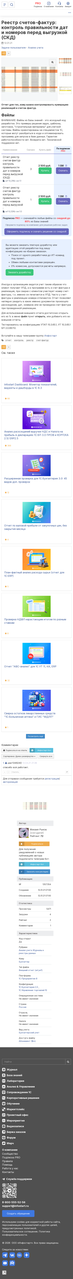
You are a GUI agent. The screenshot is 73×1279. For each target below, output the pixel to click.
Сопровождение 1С (19, 1092)
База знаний (14, 1075)
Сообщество (10, 1153)
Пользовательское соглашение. (20, 1231)
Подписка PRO (11, 1157)
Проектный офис (17, 1114)
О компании (9, 1149)
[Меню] (5, 5)
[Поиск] (12, 5)
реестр (30, 340)
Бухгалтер (24, 961)
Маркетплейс (16, 1109)
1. (4, 762)
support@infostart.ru (15, 1205)
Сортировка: (19, 756)
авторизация (10, 781)
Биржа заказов (16, 1131)
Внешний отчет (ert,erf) (31, 970)
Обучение (13, 1103)
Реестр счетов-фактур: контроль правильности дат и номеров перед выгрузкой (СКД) (34, 30)
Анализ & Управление (21, 1086)
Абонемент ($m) (27, 1041)
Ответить (15, 772)
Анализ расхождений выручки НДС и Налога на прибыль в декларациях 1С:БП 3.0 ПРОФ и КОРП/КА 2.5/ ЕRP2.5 (36, 435)
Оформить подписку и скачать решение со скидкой (36, 231)
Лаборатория (15, 1080)
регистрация (52, 778)
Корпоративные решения (23, 1097)
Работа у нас (10, 1168)
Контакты (8, 1172)
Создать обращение (18, 1213)
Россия (22, 1007)
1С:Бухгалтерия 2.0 (29, 987)
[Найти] (68, 1062)
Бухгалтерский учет (29, 1032)
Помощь (7, 1164)
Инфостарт (50, 335)
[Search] (36, 1062)
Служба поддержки (19, 1179)
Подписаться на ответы (15, 750)
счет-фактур (42, 340)
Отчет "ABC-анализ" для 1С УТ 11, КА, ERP (30, 666)
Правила (7, 1161)
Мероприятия (16, 1120)
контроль (18, 340)
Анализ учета (25, 950)
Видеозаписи (15, 1126)
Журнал (12, 1069)
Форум (11, 1137)
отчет (8, 340)
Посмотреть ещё (35, 736)
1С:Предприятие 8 (28, 978)
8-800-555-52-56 (13, 1202)
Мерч (10, 1143)
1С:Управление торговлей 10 (33, 990)
